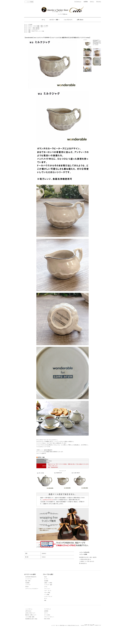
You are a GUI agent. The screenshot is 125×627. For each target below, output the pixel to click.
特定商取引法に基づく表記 (31, 618)
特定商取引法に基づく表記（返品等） (88, 557)
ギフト (30, 27)
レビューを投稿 (83, 554)
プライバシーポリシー (49, 616)
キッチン (30, 25)
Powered (91, 625)
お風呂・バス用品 (48, 582)
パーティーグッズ (48, 596)
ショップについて (68, 19)
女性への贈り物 (36, 28)
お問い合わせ (80, 19)
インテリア (27, 584)
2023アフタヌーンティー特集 (38, 31)
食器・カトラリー (44, 26)
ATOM (48, 618)
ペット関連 (46, 594)
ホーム (43, 19)
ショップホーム (28, 609)
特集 (29, 31)
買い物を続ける (83, 563)
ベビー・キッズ (47, 590)
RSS (45, 618)
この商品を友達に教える (85, 559)
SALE (45, 576)
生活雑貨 (30, 24)
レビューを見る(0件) (84, 552)
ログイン (92, 1)
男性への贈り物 (36, 27)
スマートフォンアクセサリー (31, 588)
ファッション (47, 588)
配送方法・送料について (30, 614)
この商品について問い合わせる (86, 561)
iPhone (26, 586)
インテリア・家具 (48, 584)
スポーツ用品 (47, 592)
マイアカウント (77, 1)
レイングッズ (28, 578)
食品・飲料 (27, 580)
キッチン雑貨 (36, 25)
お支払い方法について (30, 613)
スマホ (45, 586)
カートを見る (47, 614)
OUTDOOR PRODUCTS (30, 576)
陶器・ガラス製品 (44, 25)
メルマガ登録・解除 (29, 616)
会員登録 (86, 1)
